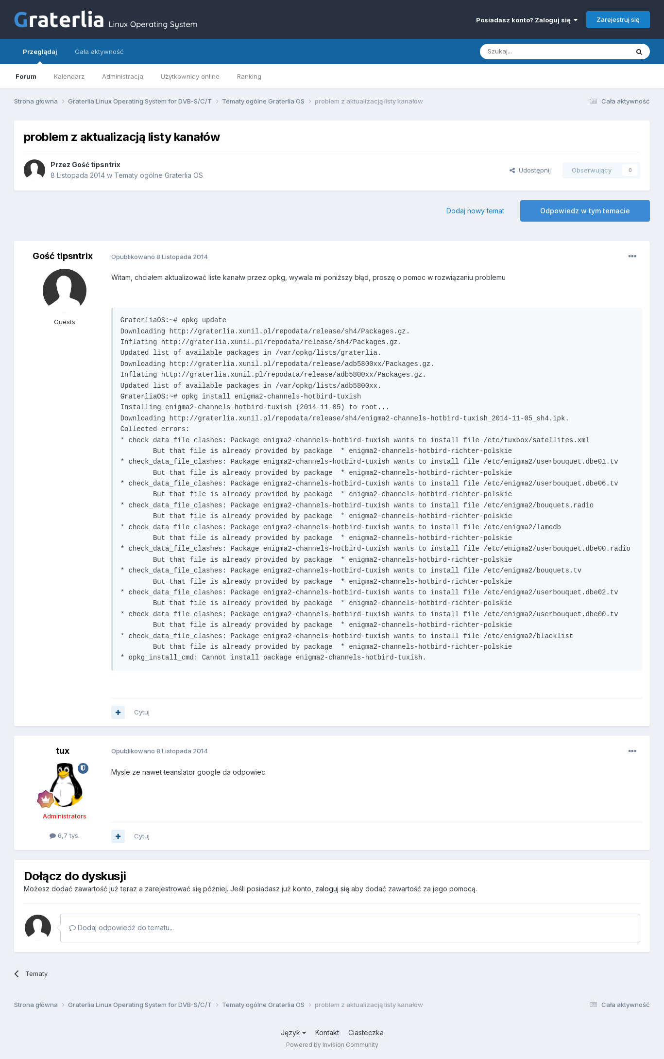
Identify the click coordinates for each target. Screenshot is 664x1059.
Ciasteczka (366, 1032)
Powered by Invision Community (332, 1044)
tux (62, 751)
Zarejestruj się (618, 19)
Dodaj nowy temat (475, 211)
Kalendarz (69, 76)
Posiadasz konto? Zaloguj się (527, 20)
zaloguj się (332, 889)
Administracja (122, 76)
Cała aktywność (99, 51)
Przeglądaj (40, 56)
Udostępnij (530, 170)
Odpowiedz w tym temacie (585, 211)
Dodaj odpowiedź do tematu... (121, 927)
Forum (26, 76)
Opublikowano (159, 256)
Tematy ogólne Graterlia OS (158, 175)
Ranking (249, 76)
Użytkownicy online (190, 76)
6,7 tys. (65, 835)
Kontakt (327, 1032)
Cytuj (142, 712)
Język (293, 1032)
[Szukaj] (530, 51)
